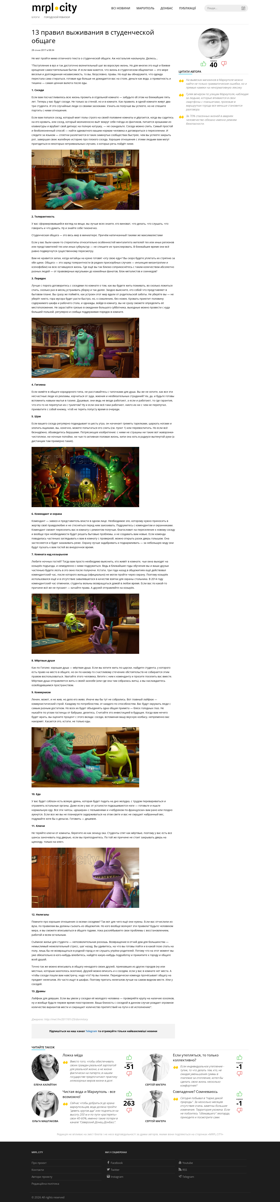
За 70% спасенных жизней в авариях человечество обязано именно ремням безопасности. (211, 119)
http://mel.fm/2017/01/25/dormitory (66, 1019)
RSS (183, 1170)
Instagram (115, 1176)
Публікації (187, 8)
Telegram (91, 1031)
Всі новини (120, 8)
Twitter (113, 1170)
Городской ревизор (57, 17)
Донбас (167, 8)
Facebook (115, 1163)
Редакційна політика (45, 1183)
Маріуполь (145, 8)
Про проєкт (39, 1163)
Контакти (38, 1170)
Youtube (186, 1163)
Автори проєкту (42, 1176)
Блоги (36, 17)
